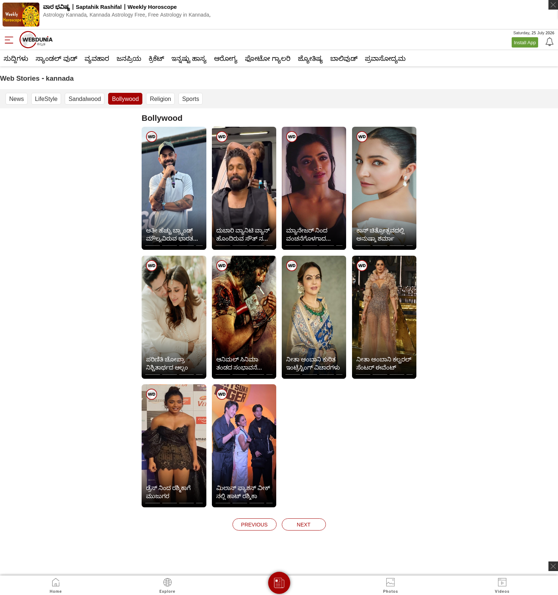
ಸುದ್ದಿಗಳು (16, 58)
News (16, 99)
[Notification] (548, 41)
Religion (160, 99)
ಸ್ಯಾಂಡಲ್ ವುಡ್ (56, 58)
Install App (525, 42)
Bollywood (125, 99)
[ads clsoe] (553, 566)
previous (254, 524)
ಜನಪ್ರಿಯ (129, 58)
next (303, 524)
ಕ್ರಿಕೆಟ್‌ (156, 58)
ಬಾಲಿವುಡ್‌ (344, 58)
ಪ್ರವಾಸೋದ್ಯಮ (385, 58)
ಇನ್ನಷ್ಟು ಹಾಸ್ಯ (189, 58)
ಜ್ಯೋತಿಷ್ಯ (310, 58)
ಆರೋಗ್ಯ (226, 58)
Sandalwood (84, 99)
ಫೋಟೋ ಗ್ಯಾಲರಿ (268, 58)
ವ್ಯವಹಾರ (97, 58)
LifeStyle (46, 99)
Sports (190, 99)
